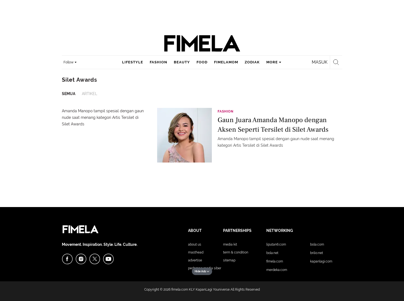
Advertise (195, 260)
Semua (68, 94)
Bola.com (317, 244)
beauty (182, 62)
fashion (158, 62)
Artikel (89, 94)
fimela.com (179, 289)
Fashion (225, 111)
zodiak (252, 62)
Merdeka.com (276, 270)
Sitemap (229, 260)
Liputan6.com (276, 244)
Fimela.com (274, 261)
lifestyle (132, 62)
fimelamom (226, 62)
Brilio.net (316, 253)
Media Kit (230, 244)
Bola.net (272, 253)
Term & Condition (235, 252)
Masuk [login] (319, 62)
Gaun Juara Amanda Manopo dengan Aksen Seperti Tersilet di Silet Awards (273, 125)
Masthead (195, 252)
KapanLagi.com (321, 261)
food (202, 62)
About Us (194, 244)
